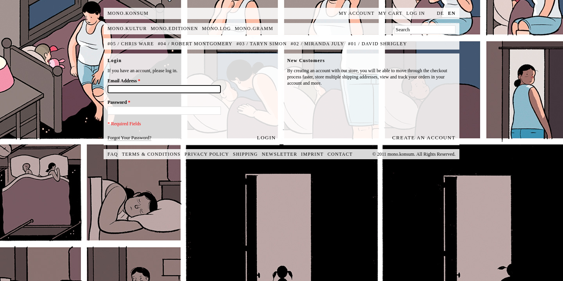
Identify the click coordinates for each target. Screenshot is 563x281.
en (451, 13)
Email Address (124, 81)
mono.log (216, 28)
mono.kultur (127, 28)
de (440, 13)
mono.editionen (174, 28)
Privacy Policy (207, 154)
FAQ (113, 154)
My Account (357, 13)
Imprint (312, 154)
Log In (415, 13)
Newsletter (279, 154)
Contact (340, 154)
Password (119, 102)
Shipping (245, 154)
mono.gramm (254, 28)
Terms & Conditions (151, 154)
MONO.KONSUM (128, 13)
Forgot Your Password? (129, 137)
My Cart (390, 13)
